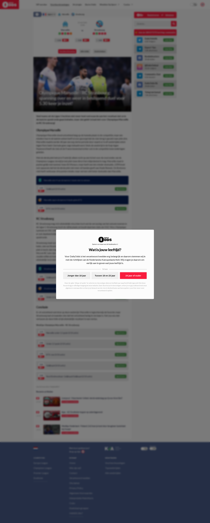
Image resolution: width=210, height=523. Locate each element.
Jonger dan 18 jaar (76, 275)
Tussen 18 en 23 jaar (105, 275)
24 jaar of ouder (133, 275)
